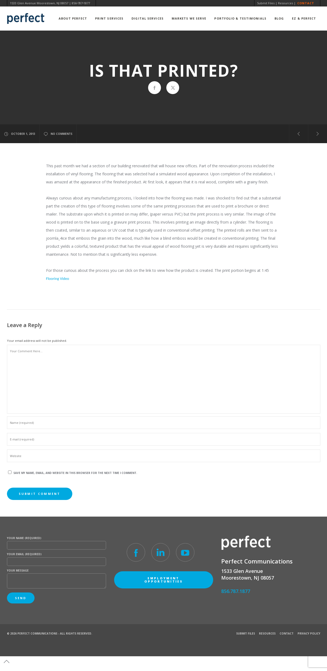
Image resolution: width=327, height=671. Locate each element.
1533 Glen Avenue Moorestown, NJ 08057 (39, 3)
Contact (305, 3)
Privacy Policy (309, 633)
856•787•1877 (81, 3)
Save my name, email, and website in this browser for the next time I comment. (75, 473)
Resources (285, 3)
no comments (58, 134)
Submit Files (266, 3)
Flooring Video (57, 278)
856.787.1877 (235, 591)
